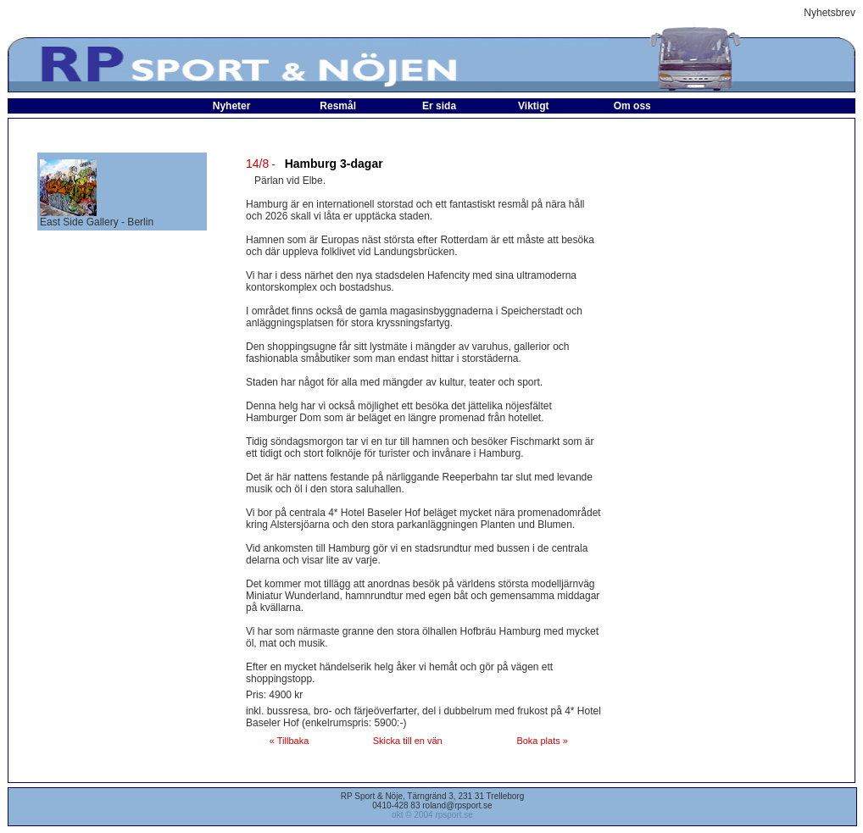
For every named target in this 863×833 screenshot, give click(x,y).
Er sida (439, 106)
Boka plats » (542, 741)
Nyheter (232, 106)
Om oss (632, 106)
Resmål (338, 106)
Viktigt (533, 106)
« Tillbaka (289, 741)
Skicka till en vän (408, 741)
